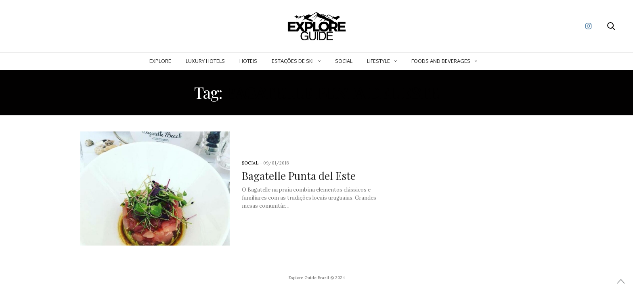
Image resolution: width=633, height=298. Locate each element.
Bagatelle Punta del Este (299, 176)
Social (343, 61)
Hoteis (248, 61)
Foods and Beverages (440, 61)
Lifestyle (378, 61)
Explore (160, 61)
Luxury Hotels (205, 61)
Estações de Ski (293, 61)
